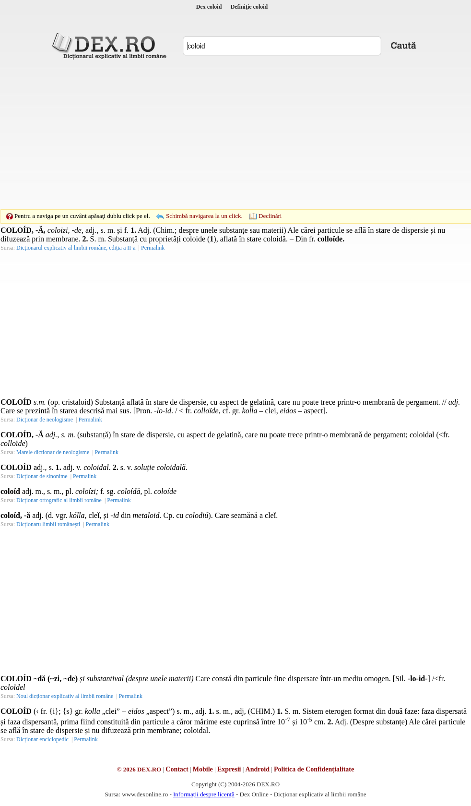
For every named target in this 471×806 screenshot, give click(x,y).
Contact (176, 769)
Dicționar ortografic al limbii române (59, 500)
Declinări (270, 215)
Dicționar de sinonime (42, 476)
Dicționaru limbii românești (48, 524)
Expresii (229, 769)
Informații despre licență (204, 794)
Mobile (203, 769)
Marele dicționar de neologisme (52, 452)
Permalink (153, 247)
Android (258, 769)
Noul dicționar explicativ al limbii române (64, 696)
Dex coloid (209, 6)
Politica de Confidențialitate (314, 769)
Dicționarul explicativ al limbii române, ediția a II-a (76, 247)
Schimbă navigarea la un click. (204, 215)
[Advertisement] (220, 134)
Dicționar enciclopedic (42, 739)
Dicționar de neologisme (44, 419)
